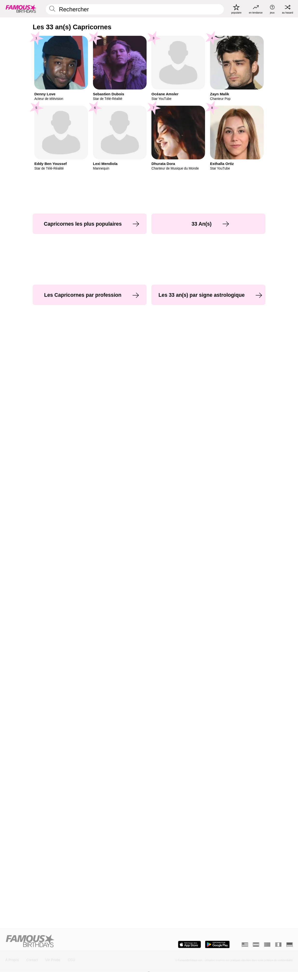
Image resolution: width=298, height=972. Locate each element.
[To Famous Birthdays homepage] (21, 9)
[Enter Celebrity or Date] (135, 9)
